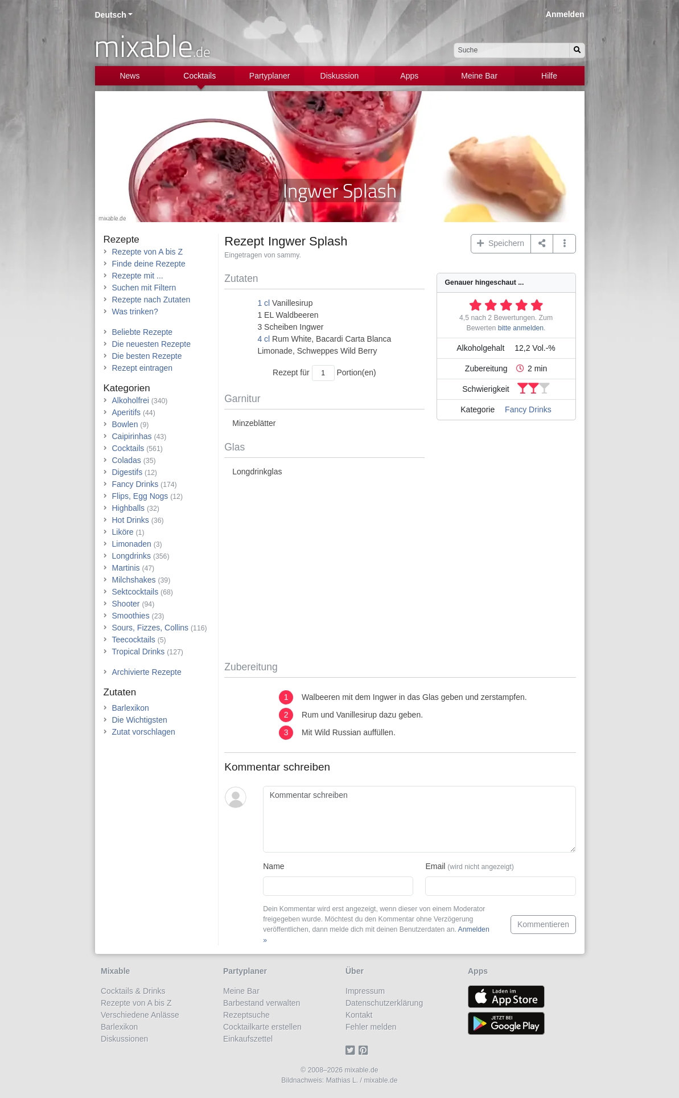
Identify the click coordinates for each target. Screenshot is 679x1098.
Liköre (123, 531)
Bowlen (125, 424)
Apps (409, 75)
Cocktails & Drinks (133, 990)
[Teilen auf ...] (542, 243)
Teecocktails (133, 639)
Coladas (126, 460)
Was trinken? (135, 311)
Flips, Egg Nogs (140, 496)
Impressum (365, 990)
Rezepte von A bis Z (147, 251)
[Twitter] (352, 1050)
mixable (152, 45)
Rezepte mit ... (137, 275)
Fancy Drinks (528, 409)
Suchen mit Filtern (144, 287)
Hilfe (549, 75)
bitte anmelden (521, 328)
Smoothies (131, 615)
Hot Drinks (130, 520)
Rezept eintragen (142, 367)
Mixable (115, 971)
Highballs (128, 508)
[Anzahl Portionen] (323, 372)
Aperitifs (126, 412)
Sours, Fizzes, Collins (150, 627)
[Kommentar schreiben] (419, 819)
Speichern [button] (500, 243)
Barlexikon (130, 707)
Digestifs (127, 472)
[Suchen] (577, 50)
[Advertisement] (399, 569)
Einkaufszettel (248, 1038)
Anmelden (565, 14)
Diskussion (339, 75)
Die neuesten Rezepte (151, 344)
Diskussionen (124, 1038)
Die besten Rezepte (147, 355)
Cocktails (199, 75)
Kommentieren (543, 924)
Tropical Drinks (138, 651)
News (129, 75)
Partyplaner (269, 75)
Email (469, 866)
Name (273, 866)
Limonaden (131, 543)
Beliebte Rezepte (142, 332)
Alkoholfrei (130, 400)
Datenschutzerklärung (384, 1002)
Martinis (126, 567)
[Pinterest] (365, 1050)
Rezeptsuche (246, 1014)
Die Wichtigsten (139, 719)
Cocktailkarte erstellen (262, 1026)
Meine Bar (479, 75)
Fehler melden (371, 1026)
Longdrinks (131, 555)
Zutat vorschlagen (143, 731)
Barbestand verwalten (261, 1002)
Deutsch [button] (110, 14)
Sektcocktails (135, 591)
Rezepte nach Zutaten (151, 299)
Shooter (126, 603)
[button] (564, 243)
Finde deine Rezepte (149, 263)
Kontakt (358, 1014)
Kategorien (127, 388)
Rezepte (121, 239)
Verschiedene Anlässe (140, 1014)
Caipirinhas (132, 436)
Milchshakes (134, 579)
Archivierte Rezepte (147, 672)
